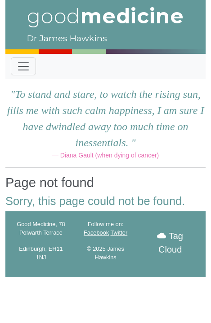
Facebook (96, 232)
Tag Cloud (170, 242)
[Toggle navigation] (23, 66)
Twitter (119, 232)
